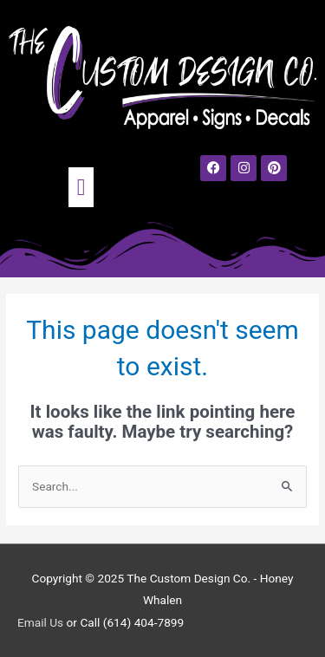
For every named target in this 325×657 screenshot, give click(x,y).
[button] (81, 187)
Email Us (40, 622)
